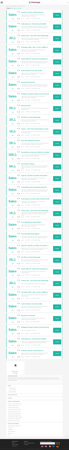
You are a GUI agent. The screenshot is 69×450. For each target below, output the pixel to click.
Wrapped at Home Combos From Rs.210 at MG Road (35, 94)
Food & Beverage (11, 431)
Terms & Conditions (15, 444)
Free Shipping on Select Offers (31, 222)
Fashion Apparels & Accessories (14, 425)
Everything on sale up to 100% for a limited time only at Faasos (35, 152)
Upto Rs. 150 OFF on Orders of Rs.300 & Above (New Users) (34, 175)
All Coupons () (12, 388)
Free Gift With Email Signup (30, 234)
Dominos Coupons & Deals (13, 407)
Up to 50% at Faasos (28, 164)
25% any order (26, 105)
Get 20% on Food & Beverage (30, 117)
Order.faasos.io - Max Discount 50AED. (34, 24)
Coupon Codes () (12, 389)
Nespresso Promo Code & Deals (14, 418)
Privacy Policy (14, 446)
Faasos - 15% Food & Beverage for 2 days (34, 129)
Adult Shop (10, 433)
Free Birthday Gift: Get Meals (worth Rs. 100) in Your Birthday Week (34, 187)
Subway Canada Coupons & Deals (14, 403)
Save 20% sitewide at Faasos (30, 140)
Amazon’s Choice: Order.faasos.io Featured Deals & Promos (32, 12)
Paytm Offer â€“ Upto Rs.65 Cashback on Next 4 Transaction (34, 59)
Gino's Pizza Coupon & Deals (13, 411)
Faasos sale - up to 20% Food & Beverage (34, 35)
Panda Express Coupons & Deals (14, 413)
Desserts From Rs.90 (28, 82)
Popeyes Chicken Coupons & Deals (15, 416)
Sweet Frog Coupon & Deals (13, 420)
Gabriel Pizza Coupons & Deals (14, 415)
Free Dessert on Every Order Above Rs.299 (35, 199)
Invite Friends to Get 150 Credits (31, 70)
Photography (10, 429)
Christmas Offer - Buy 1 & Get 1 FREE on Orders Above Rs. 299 (34, 47)
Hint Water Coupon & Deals (13, 405)
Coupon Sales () (12, 391)
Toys (9, 435)
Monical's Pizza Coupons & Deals (14, 409)
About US (13, 443)
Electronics (10, 427)
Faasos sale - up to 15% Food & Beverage (34, 210)
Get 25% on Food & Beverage (30, 257)
